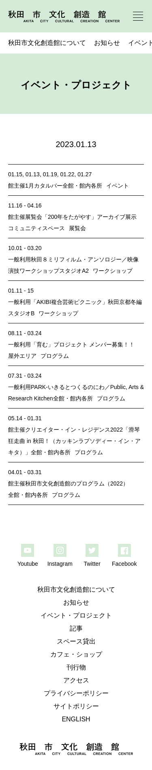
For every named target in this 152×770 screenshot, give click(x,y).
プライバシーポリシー (76, 693)
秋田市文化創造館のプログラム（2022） (76, 483)
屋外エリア (22, 356)
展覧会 (77, 228)
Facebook (124, 563)
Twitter (92, 563)
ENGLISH (76, 719)
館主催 (16, 185)
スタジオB (21, 313)
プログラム (55, 356)
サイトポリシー (76, 706)
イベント (117, 185)
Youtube (27, 563)
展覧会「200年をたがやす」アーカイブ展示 (81, 217)
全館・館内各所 (82, 185)
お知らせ (107, 42)
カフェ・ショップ (76, 654)
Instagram (60, 563)
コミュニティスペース (36, 228)
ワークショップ (113, 270)
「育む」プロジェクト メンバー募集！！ (83, 344)
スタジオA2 (74, 270)
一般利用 (19, 259)
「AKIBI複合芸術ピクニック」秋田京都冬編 (86, 302)
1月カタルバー (43, 185)
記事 (76, 628)
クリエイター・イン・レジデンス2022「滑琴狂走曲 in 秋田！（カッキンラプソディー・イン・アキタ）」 (74, 441)
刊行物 (76, 667)
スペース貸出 (76, 641)
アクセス (76, 680)
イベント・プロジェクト (76, 615)
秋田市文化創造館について (47, 42)
